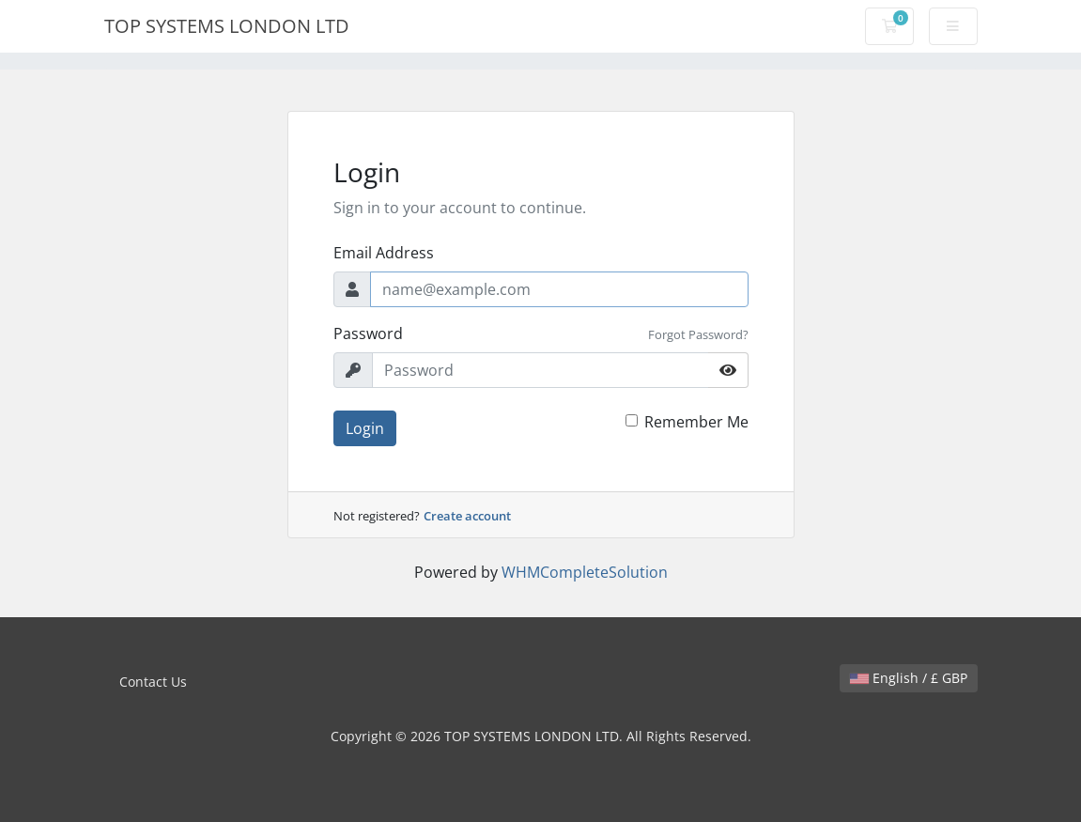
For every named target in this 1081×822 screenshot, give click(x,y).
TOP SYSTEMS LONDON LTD (226, 26)
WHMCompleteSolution (585, 572)
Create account (467, 515)
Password (368, 333)
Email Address (383, 252)
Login (365, 428)
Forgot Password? (698, 334)
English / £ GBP (908, 678)
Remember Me (696, 421)
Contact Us (153, 681)
